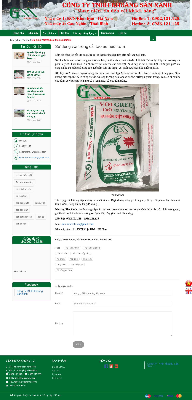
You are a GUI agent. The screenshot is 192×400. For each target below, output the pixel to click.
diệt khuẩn (62, 253)
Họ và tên (59, 293)
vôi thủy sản (77, 264)
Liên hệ (122, 33)
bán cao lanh (22, 210)
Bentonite (56, 378)
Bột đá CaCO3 (58, 367)
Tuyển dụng (107, 33)
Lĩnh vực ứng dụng (84, 33)
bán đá (41, 217)
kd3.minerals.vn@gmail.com (22, 378)
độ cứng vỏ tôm (64, 270)
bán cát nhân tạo (24, 217)
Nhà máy (33, 33)
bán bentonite (22, 203)
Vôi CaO (56, 370)
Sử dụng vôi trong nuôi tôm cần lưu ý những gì (36, 113)
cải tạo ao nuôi (72, 248)
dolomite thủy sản (80, 253)
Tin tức (65, 33)
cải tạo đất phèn (92, 248)
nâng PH (74, 259)
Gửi (78, 344)
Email (58, 303)
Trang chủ (18, 33)
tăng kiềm (61, 264)
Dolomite (56, 374)
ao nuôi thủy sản (23, 189)
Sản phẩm (49, 33)
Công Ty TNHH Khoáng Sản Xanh (30, 292)
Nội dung (59, 323)
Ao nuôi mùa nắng (24, 182)
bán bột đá (40, 203)
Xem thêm (20, 271)
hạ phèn (61, 259)
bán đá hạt (21, 224)
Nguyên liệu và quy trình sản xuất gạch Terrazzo (36, 55)
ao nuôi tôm (21, 196)
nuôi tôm (87, 259)
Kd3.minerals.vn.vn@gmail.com (34, 157)
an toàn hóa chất (24, 175)
